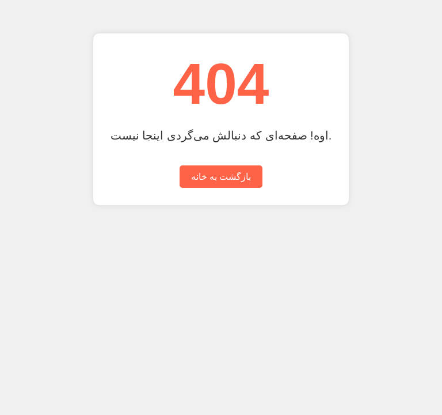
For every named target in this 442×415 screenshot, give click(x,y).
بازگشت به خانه (221, 177)
